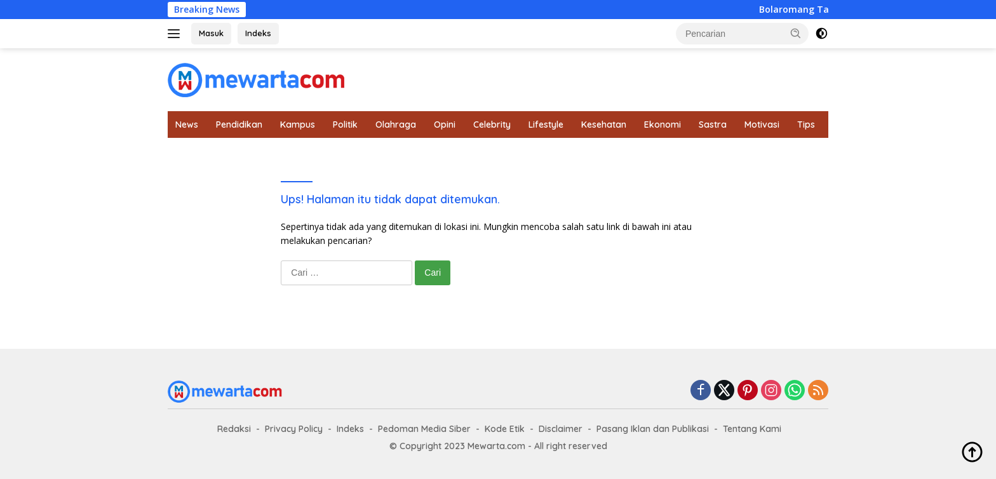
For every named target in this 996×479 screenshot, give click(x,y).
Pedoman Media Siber (424, 429)
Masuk (211, 33)
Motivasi (761, 124)
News (186, 124)
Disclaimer (560, 429)
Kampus (297, 124)
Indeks (258, 33)
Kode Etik (505, 429)
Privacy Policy (294, 429)
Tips (806, 124)
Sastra (713, 124)
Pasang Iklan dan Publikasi (652, 429)
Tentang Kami (752, 429)
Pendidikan (239, 124)
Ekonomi (662, 124)
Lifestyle (545, 124)
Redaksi (234, 429)
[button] (796, 33)
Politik (345, 124)
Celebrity (492, 124)
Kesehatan (603, 124)
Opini (444, 124)
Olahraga (395, 124)
